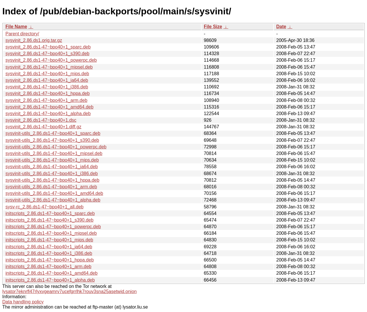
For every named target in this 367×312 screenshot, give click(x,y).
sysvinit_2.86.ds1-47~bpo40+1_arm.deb (46, 100)
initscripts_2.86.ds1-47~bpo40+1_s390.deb (49, 220)
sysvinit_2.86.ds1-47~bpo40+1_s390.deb (47, 53)
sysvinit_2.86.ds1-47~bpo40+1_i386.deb (46, 86)
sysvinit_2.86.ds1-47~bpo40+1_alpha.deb (48, 113)
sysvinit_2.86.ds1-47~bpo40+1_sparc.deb (48, 46)
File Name (16, 26)
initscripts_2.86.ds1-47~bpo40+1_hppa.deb (49, 259)
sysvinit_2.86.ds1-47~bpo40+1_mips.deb (47, 73)
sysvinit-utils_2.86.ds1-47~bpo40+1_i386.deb (51, 173)
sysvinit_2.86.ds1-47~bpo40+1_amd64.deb (49, 106)
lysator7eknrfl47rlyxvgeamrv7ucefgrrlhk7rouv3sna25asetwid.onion (69, 291)
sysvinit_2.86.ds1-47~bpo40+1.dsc (40, 120)
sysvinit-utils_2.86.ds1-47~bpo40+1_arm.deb (51, 186)
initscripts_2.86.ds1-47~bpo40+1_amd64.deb (51, 273)
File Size (213, 26)
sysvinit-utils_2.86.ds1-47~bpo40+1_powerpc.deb (55, 146)
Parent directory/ (22, 33)
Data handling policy (23, 301)
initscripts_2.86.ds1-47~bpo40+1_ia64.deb (48, 246)
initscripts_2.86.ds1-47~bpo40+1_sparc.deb (50, 213)
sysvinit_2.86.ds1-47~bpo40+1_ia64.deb (46, 80)
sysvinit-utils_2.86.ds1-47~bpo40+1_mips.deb (52, 160)
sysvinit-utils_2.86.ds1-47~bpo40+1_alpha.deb (52, 199)
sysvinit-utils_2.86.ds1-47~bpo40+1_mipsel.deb (53, 153)
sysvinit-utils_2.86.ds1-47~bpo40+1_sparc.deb (52, 133)
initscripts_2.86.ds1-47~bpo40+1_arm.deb (48, 266)
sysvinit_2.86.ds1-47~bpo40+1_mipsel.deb (49, 67)
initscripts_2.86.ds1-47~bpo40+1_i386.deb (48, 253)
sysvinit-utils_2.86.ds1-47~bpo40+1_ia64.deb (51, 166)
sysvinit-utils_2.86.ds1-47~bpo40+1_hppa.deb (52, 180)
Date (281, 26)
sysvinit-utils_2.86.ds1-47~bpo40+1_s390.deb (52, 140)
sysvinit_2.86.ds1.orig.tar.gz (33, 40)
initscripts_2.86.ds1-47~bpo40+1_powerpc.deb (53, 226)
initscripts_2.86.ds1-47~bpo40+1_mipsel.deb (51, 233)
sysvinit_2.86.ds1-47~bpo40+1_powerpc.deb (51, 60)
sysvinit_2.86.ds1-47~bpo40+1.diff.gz (43, 126)
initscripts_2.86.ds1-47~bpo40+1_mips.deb (49, 239)
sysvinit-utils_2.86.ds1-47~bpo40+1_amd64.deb (54, 193)
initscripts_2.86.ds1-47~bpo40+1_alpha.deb (50, 280)
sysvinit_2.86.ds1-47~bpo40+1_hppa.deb (47, 93)
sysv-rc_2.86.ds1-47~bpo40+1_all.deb (44, 206)
